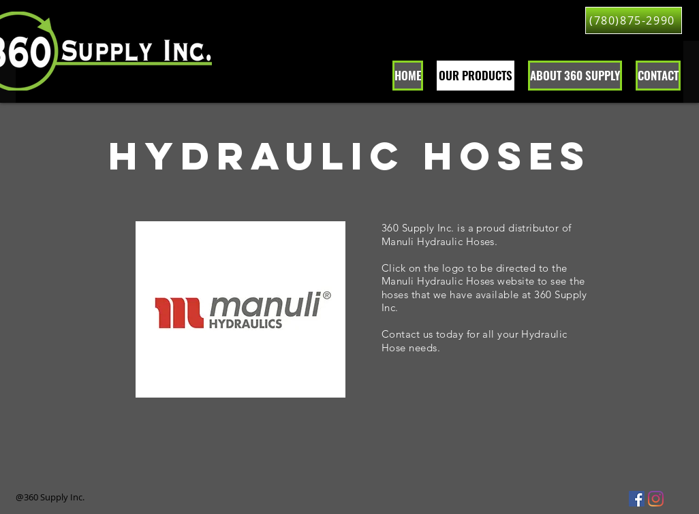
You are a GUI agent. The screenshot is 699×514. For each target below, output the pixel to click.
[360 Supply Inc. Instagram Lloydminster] (656, 499)
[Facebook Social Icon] (636, 499)
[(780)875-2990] (633, 20)
